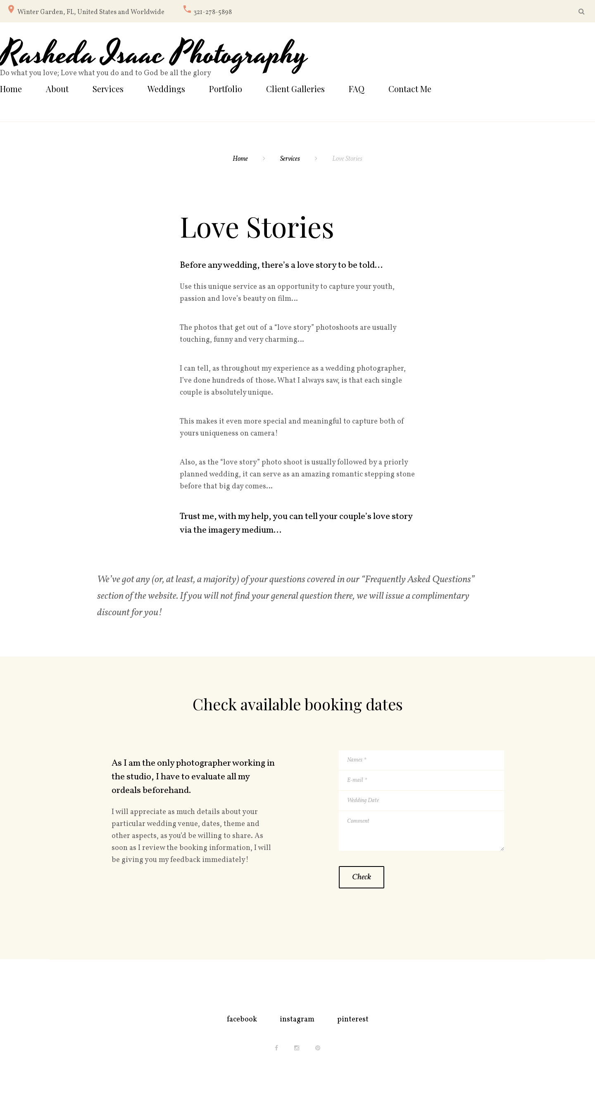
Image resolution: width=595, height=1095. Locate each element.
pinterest (353, 1019)
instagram (297, 1019)
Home (11, 88)
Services (108, 88)
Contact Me (409, 88)
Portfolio (225, 88)
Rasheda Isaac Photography (154, 54)
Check (361, 877)
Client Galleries (295, 88)
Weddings (166, 88)
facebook (242, 1019)
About (57, 88)
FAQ (356, 88)
